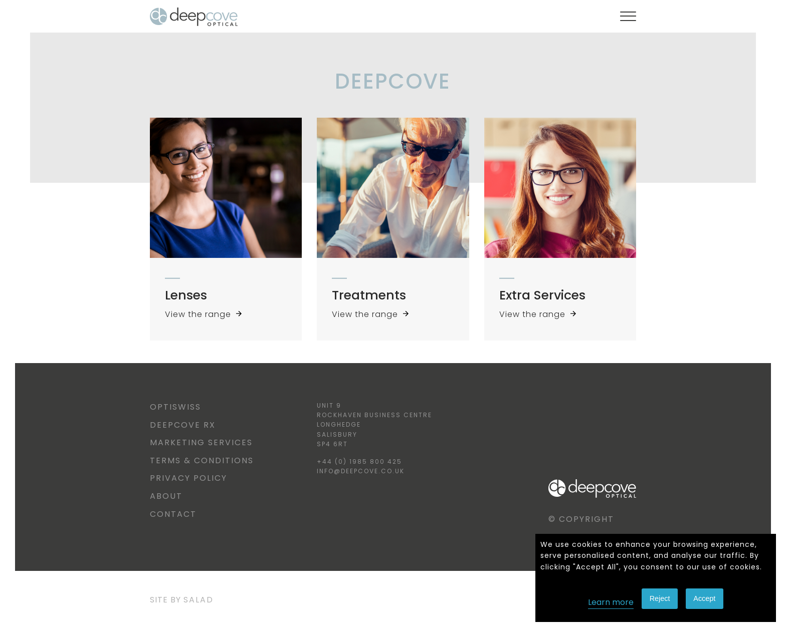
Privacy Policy (188, 478)
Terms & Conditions (202, 460)
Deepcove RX (183, 425)
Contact (173, 514)
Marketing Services (201, 442)
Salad (198, 599)
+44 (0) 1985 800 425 (359, 461)
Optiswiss (175, 407)
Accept (704, 598)
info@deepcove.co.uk (361, 471)
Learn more (611, 602)
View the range (203, 314)
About (166, 496)
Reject (660, 598)
